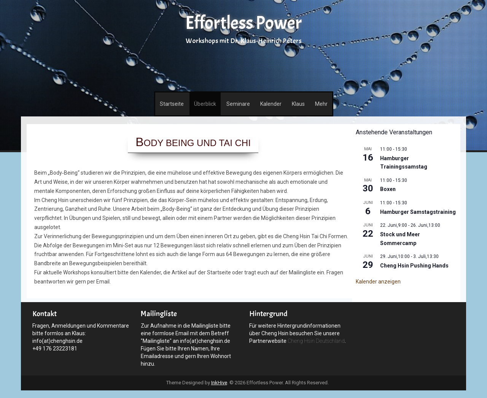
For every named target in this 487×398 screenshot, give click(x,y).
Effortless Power (243, 23)
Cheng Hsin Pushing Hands (414, 266)
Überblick (205, 104)
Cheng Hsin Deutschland (316, 341)
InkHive (219, 382)
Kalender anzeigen (378, 282)
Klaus (298, 104)
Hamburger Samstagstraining (418, 212)
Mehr (321, 104)
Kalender (271, 104)
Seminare (238, 104)
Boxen (388, 189)
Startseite (172, 104)
